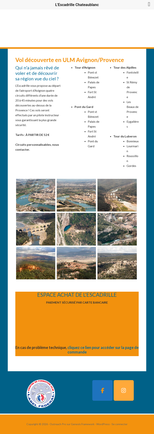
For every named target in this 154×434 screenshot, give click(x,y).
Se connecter (120, 424)
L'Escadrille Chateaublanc (53, 28)
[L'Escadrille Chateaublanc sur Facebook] (102, 390)
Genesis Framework (82, 424)
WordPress (103, 424)
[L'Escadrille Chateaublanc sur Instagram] (124, 390)
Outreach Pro (58, 424)
